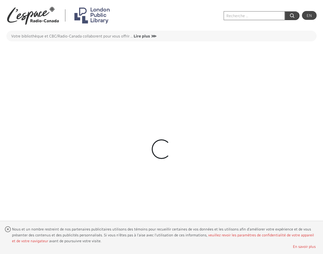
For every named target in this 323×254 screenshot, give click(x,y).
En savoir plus (304, 246)
